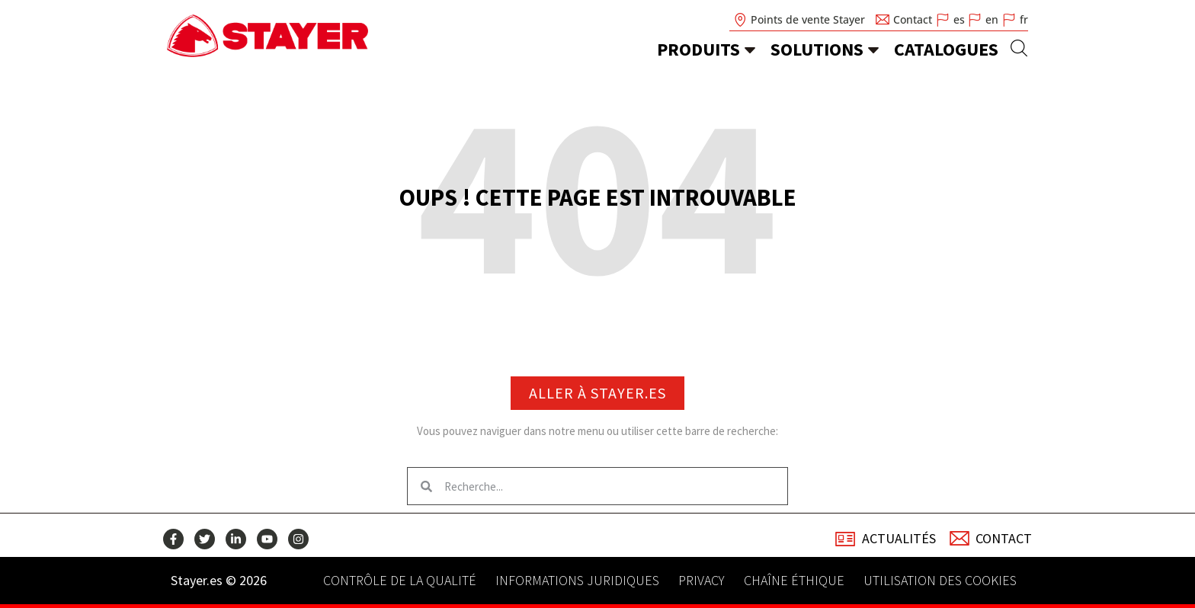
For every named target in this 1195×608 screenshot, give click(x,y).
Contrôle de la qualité (399, 580)
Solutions (817, 49)
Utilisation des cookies (940, 580)
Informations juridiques (577, 580)
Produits (698, 49)
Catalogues (946, 49)
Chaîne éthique (794, 580)
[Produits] (750, 49)
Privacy (701, 580)
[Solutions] (873, 49)
